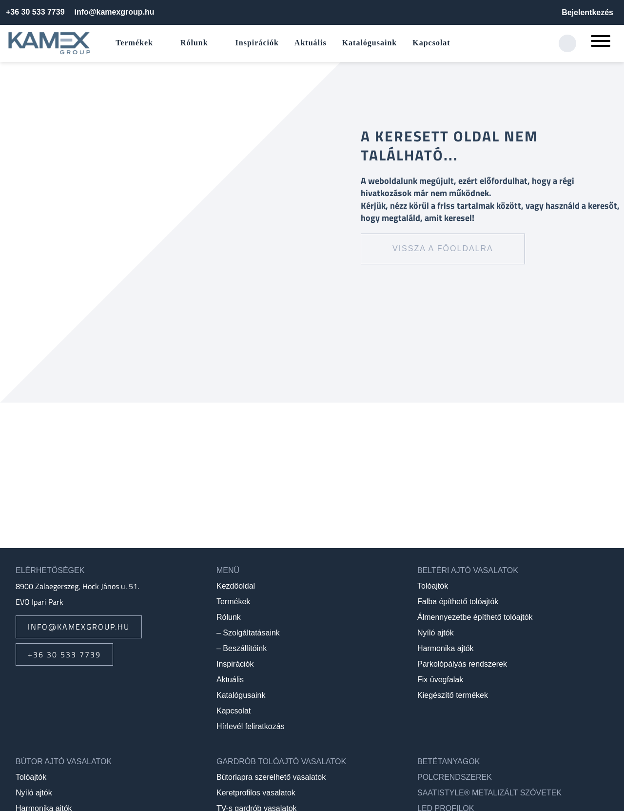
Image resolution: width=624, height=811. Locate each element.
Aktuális (310, 43)
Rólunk (194, 43)
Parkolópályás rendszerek (462, 664)
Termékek (134, 43)
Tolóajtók (432, 586)
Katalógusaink (369, 43)
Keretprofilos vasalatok (255, 793)
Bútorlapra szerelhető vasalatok (271, 777)
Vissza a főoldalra (442, 248)
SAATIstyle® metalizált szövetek (489, 793)
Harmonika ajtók (445, 648)
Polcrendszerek (454, 777)
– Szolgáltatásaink (248, 633)
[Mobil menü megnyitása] (600, 43)
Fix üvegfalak (440, 679)
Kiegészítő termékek (452, 695)
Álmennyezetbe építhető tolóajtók (475, 617)
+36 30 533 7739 (35, 12)
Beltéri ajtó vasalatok (467, 570)
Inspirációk (257, 43)
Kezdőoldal (235, 586)
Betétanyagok (448, 761)
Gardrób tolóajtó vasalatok (281, 761)
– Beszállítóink (241, 648)
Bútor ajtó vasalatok (64, 761)
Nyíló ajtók (435, 633)
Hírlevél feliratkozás (250, 726)
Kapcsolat (431, 43)
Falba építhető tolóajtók (457, 601)
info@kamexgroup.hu (115, 12)
